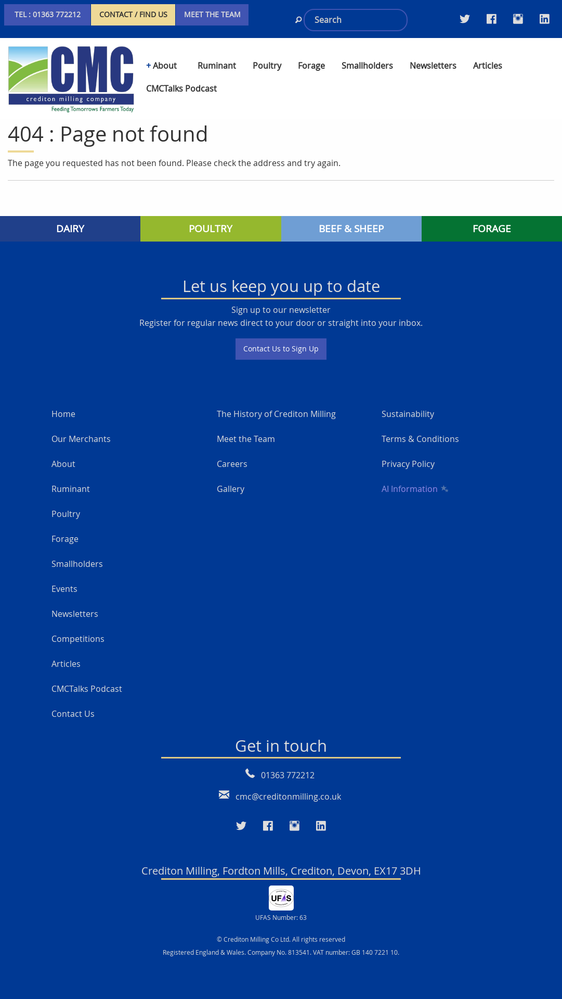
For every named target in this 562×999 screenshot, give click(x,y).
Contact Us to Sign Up (281, 348)
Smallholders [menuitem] (367, 65)
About (63, 464)
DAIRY (70, 228)
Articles (66, 663)
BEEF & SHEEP (351, 228)
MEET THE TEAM (212, 14)
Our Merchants (81, 439)
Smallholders (77, 564)
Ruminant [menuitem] (217, 65)
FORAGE (492, 228)
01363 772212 (288, 775)
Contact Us (73, 713)
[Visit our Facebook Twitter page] (491, 18)
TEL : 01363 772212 (48, 14)
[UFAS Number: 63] (281, 897)
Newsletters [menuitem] (433, 65)
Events (64, 589)
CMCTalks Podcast (86, 688)
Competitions (77, 638)
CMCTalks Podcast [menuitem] (181, 88)
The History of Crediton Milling (276, 414)
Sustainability (408, 414)
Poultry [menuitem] (267, 65)
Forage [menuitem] (311, 65)
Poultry (65, 514)
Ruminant (70, 489)
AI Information (414, 489)
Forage (65, 539)
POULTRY (210, 228)
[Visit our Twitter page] (464, 18)
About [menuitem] (165, 65)
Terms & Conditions (420, 439)
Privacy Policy (408, 464)
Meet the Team (246, 439)
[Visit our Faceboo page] (268, 826)
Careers (232, 464)
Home (63, 414)
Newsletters (74, 613)
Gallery (230, 489)
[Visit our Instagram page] (518, 18)
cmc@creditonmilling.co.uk (288, 796)
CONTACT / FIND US (133, 14)
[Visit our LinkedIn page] (544, 18)
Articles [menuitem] (487, 65)
